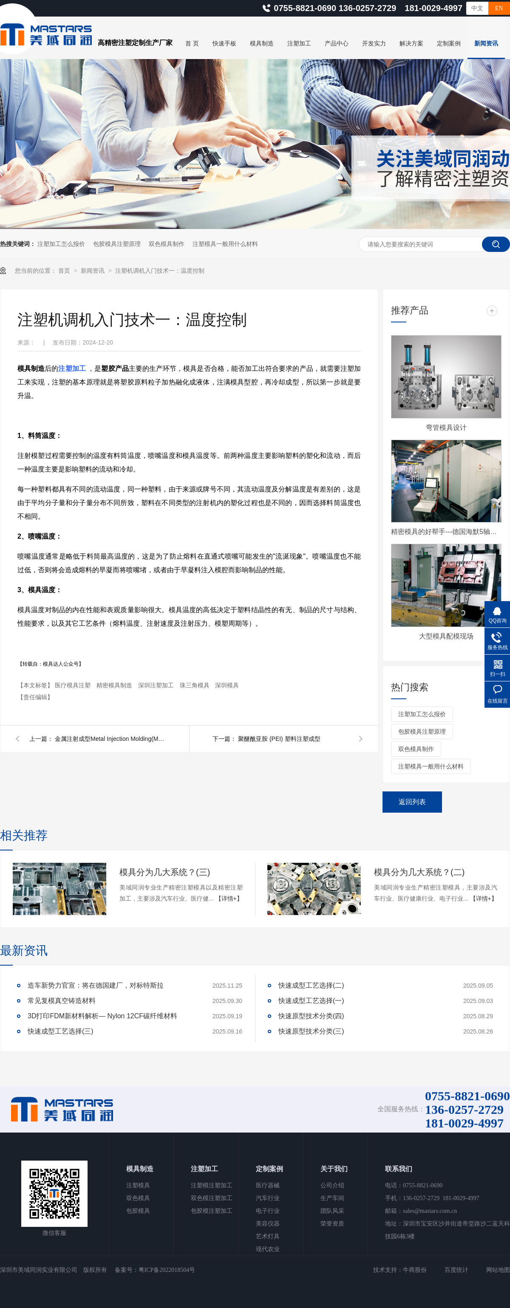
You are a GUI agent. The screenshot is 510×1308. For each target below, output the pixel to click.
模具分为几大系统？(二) (419, 872)
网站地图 (498, 1270)
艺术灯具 (268, 1236)
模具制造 (262, 43)
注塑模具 (138, 1185)
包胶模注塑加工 (211, 1211)
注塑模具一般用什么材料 (225, 243)
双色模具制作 (166, 243)
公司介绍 (332, 1185)
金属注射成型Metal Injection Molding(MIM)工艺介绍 (110, 738)
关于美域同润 (203, 64)
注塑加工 (299, 43)
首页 (65, 270)
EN (499, 8)
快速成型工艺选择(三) (61, 1031)
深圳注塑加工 (157, 685)
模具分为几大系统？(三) (164, 872)
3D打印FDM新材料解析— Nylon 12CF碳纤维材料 (102, 1016)
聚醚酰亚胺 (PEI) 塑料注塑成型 (279, 738)
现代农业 (268, 1249)
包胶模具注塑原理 (117, 243)
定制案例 (449, 43)
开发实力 (374, 43)
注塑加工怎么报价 (61, 243)
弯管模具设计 (446, 427)
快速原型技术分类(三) (311, 1031)
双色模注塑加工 (211, 1198)
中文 (477, 8)
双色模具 (138, 1198)
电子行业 (268, 1211)
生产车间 (332, 1198)
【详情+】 (229, 898)
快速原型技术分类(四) (311, 1016)
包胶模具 (138, 1211)
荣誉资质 (332, 1223)
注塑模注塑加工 (211, 1185)
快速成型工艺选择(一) (311, 1000)
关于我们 (334, 1168)
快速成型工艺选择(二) (311, 985)
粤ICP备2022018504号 (167, 1270)
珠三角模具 (195, 685)
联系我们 (398, 1168)
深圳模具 (227, 685)
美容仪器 (268, 1223)
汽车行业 (268, 1198)
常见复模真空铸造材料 (62, 1000)
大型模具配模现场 (446, 636)
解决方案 (411, 43)
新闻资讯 (486, 43)
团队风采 (332, 1211)
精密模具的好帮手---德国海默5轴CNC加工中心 (446, 531)
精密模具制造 (115, 685)
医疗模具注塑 (73, 685)
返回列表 (412, 801)
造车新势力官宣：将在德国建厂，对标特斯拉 (96, 985)
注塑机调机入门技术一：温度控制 (159, 270)
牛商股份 (415, 1270)
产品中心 (336, 43)
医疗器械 (268, 1185)
